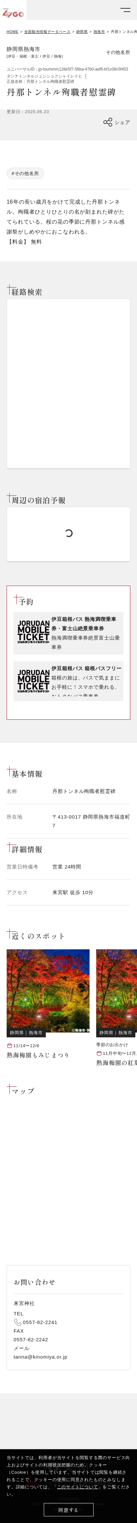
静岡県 (82, 32)
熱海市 (99, 32)
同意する (68, 1509)
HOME (13, 32)
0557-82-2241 (40, 1322)
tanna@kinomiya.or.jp (40, 1357)
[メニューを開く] (125, 10)
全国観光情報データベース (47, 32)
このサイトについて (77, 1486)
